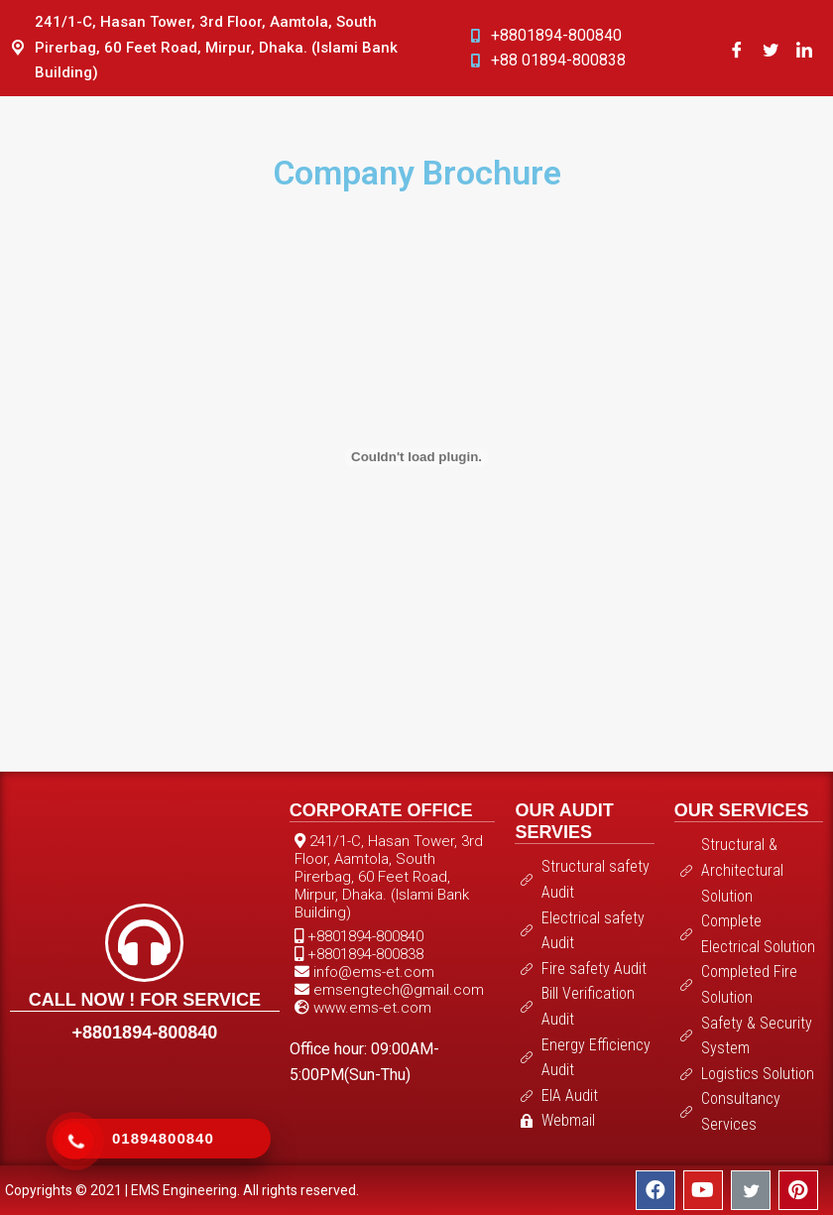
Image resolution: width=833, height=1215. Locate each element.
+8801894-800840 (145, 1032)
